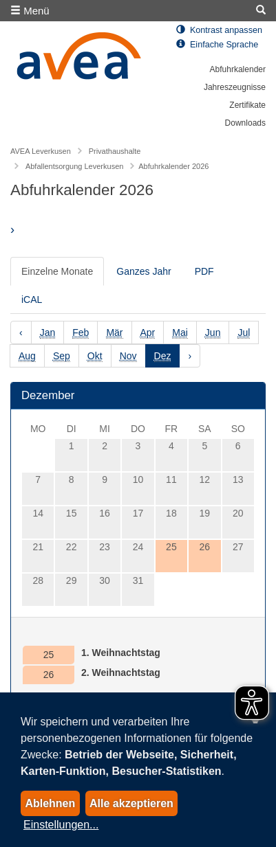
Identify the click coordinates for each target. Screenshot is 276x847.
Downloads (245, 123)
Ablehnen (50, 803)
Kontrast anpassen (219, 30)
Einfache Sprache (217, 44)
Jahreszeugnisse (235, 87)
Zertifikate (247, 105)
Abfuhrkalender (238, 69)
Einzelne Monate (57, 271)
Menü (30, 10)
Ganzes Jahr (143, 271)
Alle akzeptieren (131, 803)
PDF (204, 271)
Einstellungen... (60, 825)
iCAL (31, 299)
